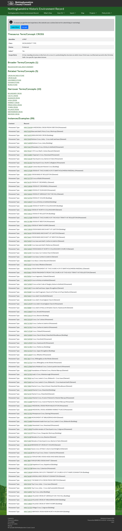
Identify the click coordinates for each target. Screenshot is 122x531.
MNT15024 (28, 335)
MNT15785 (28, 347)
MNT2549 (27, 139)
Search (73, 13)
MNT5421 (27, 296)
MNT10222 (28, 194)
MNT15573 (28, 500)
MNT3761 (27, 225)
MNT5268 (27, 370)
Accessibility (11, 522)
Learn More (15, 27)
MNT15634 (28, 159)
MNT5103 (27, 131)
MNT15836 (28, 186)
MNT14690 (28, 409)
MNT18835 (28, 496)
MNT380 (27, 460)
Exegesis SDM (110, 518)
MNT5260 (27, 382)
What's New (48, 13)
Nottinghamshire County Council (26, 527)
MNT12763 (28, 374)
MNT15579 (28, 433)
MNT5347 (27, 288)
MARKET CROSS (13, 102)
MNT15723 (28, 351)
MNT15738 (28, 468)
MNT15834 (28, 472)
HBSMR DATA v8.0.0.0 (100, 520)
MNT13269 (28, 355)
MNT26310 (28, 163)
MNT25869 (28, 311)
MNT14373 (28, 135)
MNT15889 (28, 190)
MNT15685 (28, 155)
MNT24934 (28, 339)
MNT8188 (27, 292)
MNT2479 (27, 280)
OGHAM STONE (13, 82)
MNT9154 (27, 151)
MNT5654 (27, 233)
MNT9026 (27, 378)
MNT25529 (28, 319)
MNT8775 (27, 456)
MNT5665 (27, 237)
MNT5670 (27, 182)
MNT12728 (28, 464)
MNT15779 (28, 178)
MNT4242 (27, 210)
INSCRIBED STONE (14, 80)
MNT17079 (28, 304)
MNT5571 (27, 480)
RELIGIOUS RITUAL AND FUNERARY (20, 67)
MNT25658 (28, 127)
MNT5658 (27, 476)
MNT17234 (28, 331)
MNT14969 (28, 284)
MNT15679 (28, 147)
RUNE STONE (12, 85)
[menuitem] (48, 13)
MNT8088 (27, 308)
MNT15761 (28, 327)
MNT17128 (28, 170)
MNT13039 (28, 166)
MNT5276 (27, 394)
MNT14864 (28, 504)
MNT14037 (28, 202)
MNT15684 (28, 421)
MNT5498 (27, 245)
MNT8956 (27, 276)
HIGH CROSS (12, 100)
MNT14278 (28, 453)
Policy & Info (107, 13)
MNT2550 (27, 484)
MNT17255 (28, 398)
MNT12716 (28, 362)
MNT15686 (28, 425)
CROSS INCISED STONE (16, 75)
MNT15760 (28, 323)
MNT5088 (27, 417)
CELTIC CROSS (13, 96)
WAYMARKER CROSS (15, 112)
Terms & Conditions (13, 520)
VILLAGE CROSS (13, 109)
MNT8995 (27, 488)
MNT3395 (27, 174)
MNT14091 (28, 492)
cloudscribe (111, 520)
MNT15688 (28, 402)
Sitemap (10, 526)
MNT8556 (27, 268)
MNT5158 (27, 437)
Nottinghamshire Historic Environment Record (23, 13)
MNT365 (27, 359)
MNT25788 (28, 221)
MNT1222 (27, 264)
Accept (24, 27)
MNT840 (27, 261)
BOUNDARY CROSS (15, 93)
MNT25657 (28, 406)
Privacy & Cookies (12, 524)
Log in (112, 522)
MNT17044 (28, 366)
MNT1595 (27, 253)
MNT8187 (27, 449)
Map (82, 13)
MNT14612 (28, 214)
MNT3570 (27, 445)
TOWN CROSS (13, 107)
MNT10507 (28, 249)
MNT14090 (28, 143)
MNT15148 (28, 206)
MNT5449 (27, 257)
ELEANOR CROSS (14, 98)
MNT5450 (27, 241)
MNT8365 (27, 272)
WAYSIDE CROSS (13, 114)
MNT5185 (27, 441)
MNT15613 (28, 315)
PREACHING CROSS (15, 105)
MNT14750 (28, 198)
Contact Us (11, 518)
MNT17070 (28, 343)
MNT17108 (28, 217)
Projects (93, 13)
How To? (61, 13)
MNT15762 (28, 413)
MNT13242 (28, 429)
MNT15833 (28, 229)
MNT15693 (28, 390)
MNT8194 (27, 300)
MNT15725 (28, 507)
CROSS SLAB (12, 78)
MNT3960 (27, 386)
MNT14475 (28, 511)
